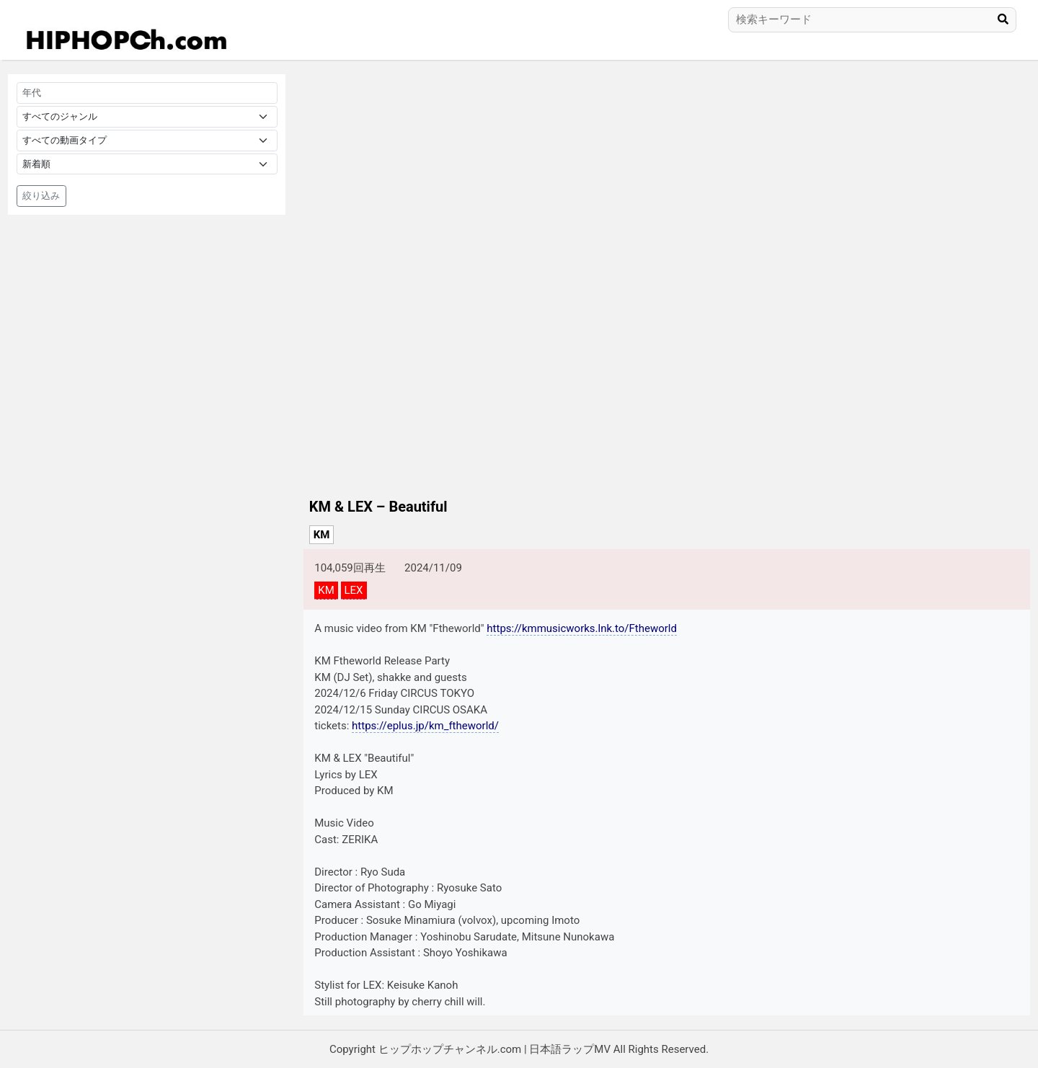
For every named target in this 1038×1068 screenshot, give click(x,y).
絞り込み (41, 195)
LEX (354, 590)
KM (322, 534)
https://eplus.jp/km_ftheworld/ (425, 725)
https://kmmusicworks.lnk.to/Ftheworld (582, 628)
